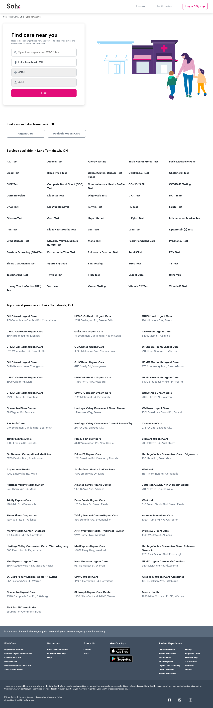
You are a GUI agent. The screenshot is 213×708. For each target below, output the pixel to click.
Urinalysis (175, 275)
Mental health (10, 661)
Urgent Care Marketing (169, 665)
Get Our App (118, 643)
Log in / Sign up (195, 6)
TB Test (173, 263)
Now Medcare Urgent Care (105, 564)
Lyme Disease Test (18, 241)
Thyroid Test (54, 275)
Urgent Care (25, 133)
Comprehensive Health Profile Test (106, 186)
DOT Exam (175, 195)
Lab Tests (93, 229)
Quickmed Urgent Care (105, 334)
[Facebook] (169, 700)
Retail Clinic (135, 252)
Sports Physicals (57, 263)
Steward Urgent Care (173, 441)
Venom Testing (97, 286)
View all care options (13, 669)
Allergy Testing (97, 161)
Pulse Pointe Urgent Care (105, 502)
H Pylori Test (136, 218)
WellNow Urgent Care (173, 410)
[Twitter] (179, 700)
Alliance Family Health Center (105, 487)
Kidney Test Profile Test (61, 229)
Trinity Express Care (38, 502)
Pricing (188, 649)
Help (49, 657)
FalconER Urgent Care (105, 456)
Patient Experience (170, 643)
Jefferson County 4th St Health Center (173, 487)
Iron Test (12, 229)
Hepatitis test (96, 218)
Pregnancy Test (178, 241)
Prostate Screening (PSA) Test (25, 252)
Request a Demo (192, 653)
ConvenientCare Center (38, 410)
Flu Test (133, 207)
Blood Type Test (57, 173)
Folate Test (175, 207)
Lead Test (134, 229)
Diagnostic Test (97, 195)
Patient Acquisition (167, 653)
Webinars (189, 665)
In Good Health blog (56, 653)
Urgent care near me (13, 649)
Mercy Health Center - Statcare (38, 533)
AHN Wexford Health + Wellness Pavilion (105, 533)
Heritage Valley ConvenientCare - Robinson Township (173, 550)
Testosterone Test (17, 275)
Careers (87, 649)
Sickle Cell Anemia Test (21, 263)
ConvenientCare (173, 426)
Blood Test (13, 173)
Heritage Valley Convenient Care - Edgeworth (173, 456)
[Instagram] (190, 700)
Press (86, 653)
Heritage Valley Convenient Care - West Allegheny (38, 548)
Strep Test (134, 263)
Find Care (13, 16)
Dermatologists (16, 195)
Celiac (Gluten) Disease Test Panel (105, 175)
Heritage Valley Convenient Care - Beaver (105, 410)
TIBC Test (94, 275)
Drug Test (12, 207)
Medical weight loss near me (17, 665)
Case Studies (191, 661)
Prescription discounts (57, 649)
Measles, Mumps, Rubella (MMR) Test (63, 243)
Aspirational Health (38, 472)
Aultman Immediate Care (173, 518)
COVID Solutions (166, 669)
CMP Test (12, 184)
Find (44, 93)
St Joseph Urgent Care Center (105, 594)
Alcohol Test (54, 161)
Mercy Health (173, 594)
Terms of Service (26, 697)
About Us (89, 643)
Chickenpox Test (138, 173)
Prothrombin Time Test (61, 252)
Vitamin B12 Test (138, 286)
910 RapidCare (38, 426)
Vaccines (52, 286)
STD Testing (95, 263)
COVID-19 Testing (180, 184)
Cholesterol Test (179, 173)
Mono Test (94, 241)
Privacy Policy (10, 697)
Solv (5, 16)
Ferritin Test (95, 207)
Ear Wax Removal (58, 207)
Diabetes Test (55, 195)
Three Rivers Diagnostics (38, 518)
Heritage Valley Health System (38, 487)
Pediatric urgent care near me (18, 653)
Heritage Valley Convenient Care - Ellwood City (105, 426)
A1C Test (12, 161)
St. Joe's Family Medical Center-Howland (38, 579)
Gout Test (53, 218)
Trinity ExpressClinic (38, 441)
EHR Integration (166, 661)
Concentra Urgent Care (38, 594)
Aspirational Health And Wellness (105, 472)
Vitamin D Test (178, 286)
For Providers (165, 6)
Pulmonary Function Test (103, 252)
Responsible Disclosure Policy (49, 697)
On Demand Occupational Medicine (38, 456)
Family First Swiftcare (105, 441)
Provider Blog (191, 657)
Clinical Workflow (167, 649)
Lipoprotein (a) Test (181, 229)
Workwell (173, 472)
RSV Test (174, 252)
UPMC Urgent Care (105, 579)
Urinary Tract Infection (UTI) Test (24, 288)
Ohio (22, 16)
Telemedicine (165, 657)
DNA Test (134, 195)
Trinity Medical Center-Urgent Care (105, 518)
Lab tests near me (12, 657)
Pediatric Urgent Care (66, 133)
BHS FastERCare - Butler (38, 610)
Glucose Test (14, 218)
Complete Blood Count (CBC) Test (65, 186)
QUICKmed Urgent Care (38, 318)
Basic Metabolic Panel (182, 161)
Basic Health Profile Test (143, 161)
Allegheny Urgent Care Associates (173, 579)
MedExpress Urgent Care (105, 548)
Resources (53, 643)
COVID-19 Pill (136, 184)
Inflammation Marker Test (185, 218)
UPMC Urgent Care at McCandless (173, 564)
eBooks (188, 669)
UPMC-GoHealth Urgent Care (105, 318)
